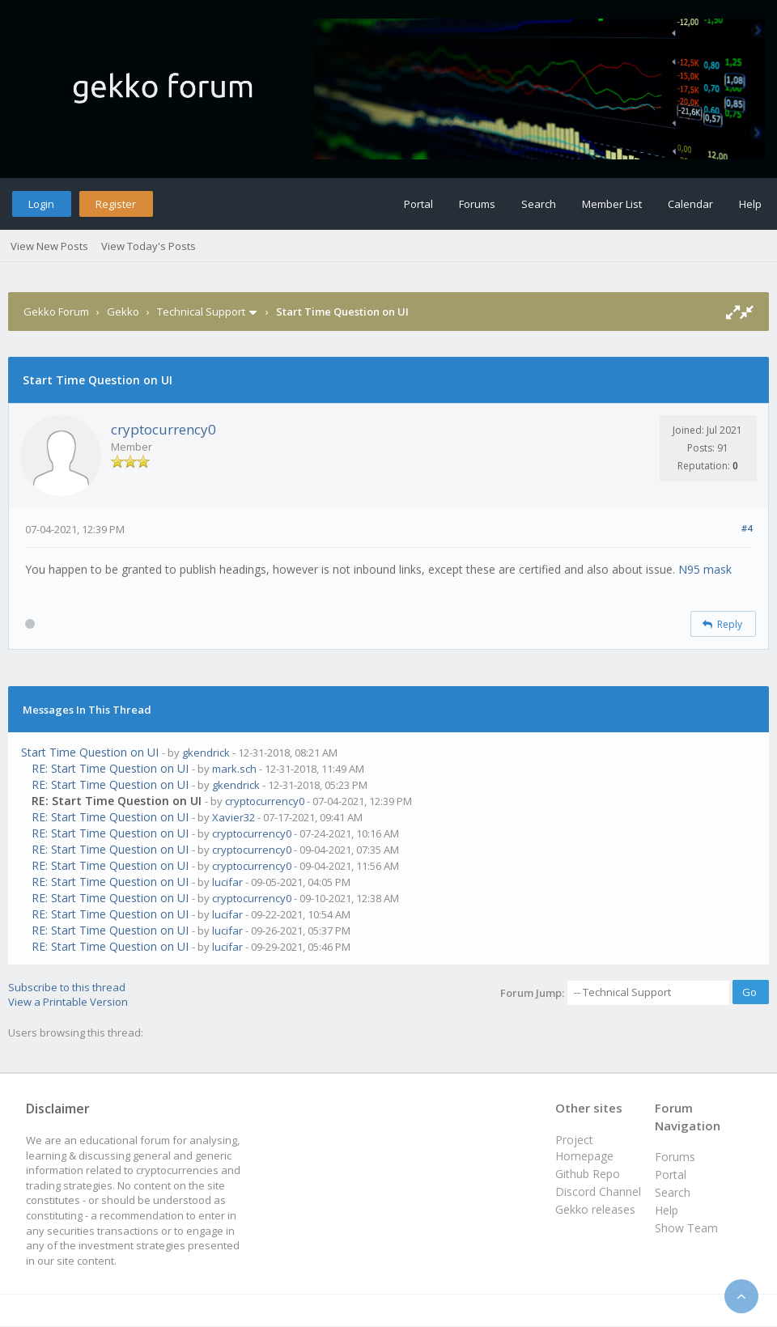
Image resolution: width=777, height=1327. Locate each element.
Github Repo (587, 1173)
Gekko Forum (56, 311)
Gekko (123, 311)
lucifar (227, 882)
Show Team (686, 1228)
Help (750, 204)
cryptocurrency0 (163, 429)
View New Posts (49, 246)
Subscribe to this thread (66, 987)
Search (538, 204)
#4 (746, 528)
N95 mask (705, 569)
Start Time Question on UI (90, 752)
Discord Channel (598, 1191)
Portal (418, 204)
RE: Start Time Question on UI (110, 768)
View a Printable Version (68, 1001)
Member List (612, 204)
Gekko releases (595, 1209)
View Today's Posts (148, 246)
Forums (477, 204)
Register (116, 204)
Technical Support (201, 311)
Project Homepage (584, 1148)
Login (41, 204)
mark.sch (234, 768)
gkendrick (206, 752)
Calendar (690, 204)
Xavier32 (233, 817)
